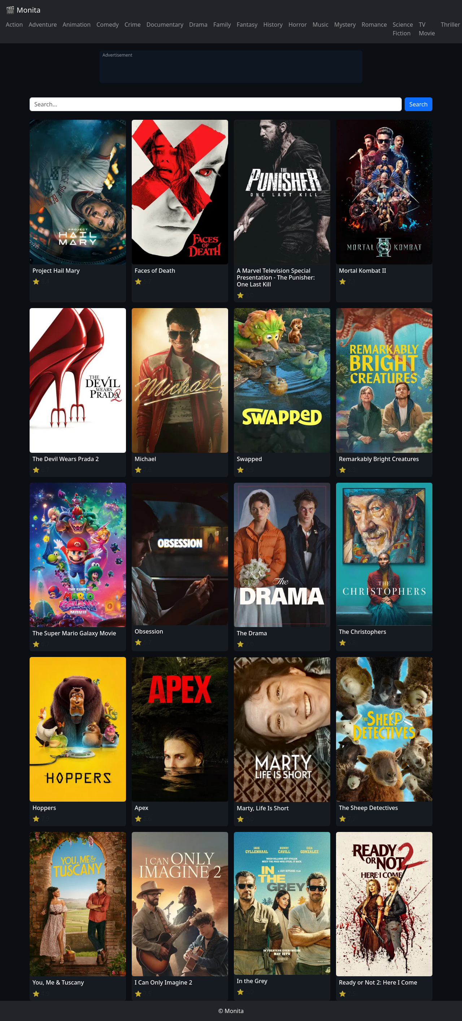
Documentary (165, 25)
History (273, 25)
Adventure (43, 25)
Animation (76, 25)
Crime (133, 25)
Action (14, 25)
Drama (198, 25)
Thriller (450, 25)
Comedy (107, 25)
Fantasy (247, 25)
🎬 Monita (23, 10)
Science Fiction (403, 29)
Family (222, 25)
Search (418, 104)
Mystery (345, 25)
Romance (374, 25)
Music (320, 25)
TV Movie (427, 29)
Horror (297, 25)
